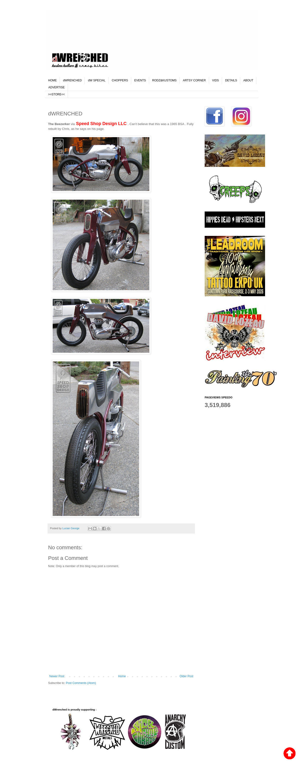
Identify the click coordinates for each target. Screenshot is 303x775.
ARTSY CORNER (194, 80)
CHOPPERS (120, 80)
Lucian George (71, 528)
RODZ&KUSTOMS (164, 80)
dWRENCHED (72, 80)
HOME (52, 80)
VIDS (215, 80)
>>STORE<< (56, 94)
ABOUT (248, 80)
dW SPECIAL (96, 80)
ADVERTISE (56, 87)
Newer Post (56, 676)
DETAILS (231, 80)
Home (122, 676)
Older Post (186, 676)
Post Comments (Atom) (81, 683)
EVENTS (140, 80)
